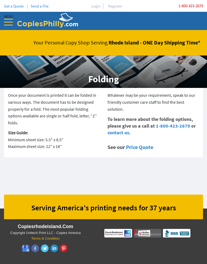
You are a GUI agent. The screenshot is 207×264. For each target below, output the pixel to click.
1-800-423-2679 (190, 5)
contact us (118, 132)
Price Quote (139, 147)
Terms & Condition (45, 238)
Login (96, 6)
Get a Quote (14, 6)
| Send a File (37, 6)
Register (115, 6)
